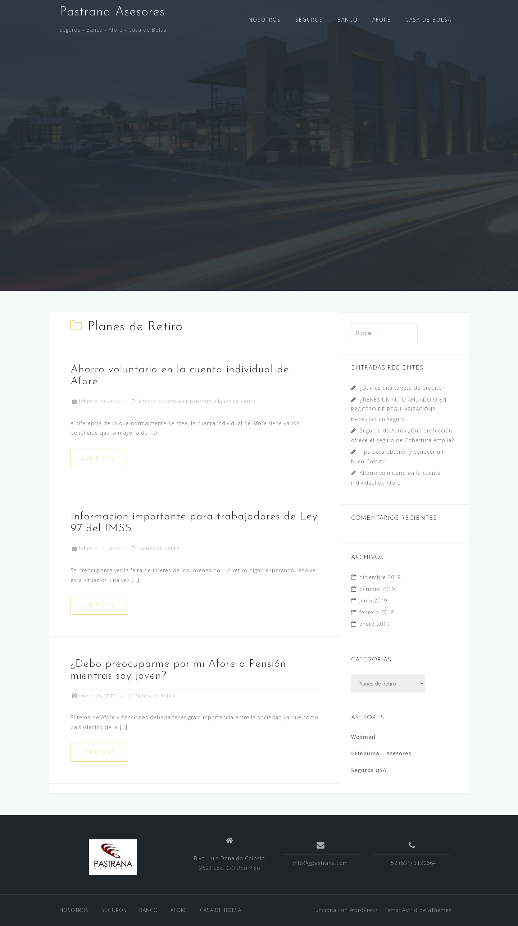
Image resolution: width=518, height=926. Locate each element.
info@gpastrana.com (320, 862)
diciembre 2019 (380, 577)
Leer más (99, 457)
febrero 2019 (376, 612)
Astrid (410, 910)
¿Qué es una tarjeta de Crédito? (402, 387)
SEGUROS (309, 19)
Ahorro (147, 401)
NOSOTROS (265, 19)
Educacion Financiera (185, 401)
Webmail (363, 736)
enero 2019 (374, 623)
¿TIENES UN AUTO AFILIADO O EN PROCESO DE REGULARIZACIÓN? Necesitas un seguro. (398, 409)
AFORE (381, 19)
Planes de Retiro (235, 401)
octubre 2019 (377, 589)
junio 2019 (373, 600)
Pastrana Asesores (112, 12)
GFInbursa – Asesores (381, 753)
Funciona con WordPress (345, 910)
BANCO (347, 19)
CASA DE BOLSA (428, 19)
